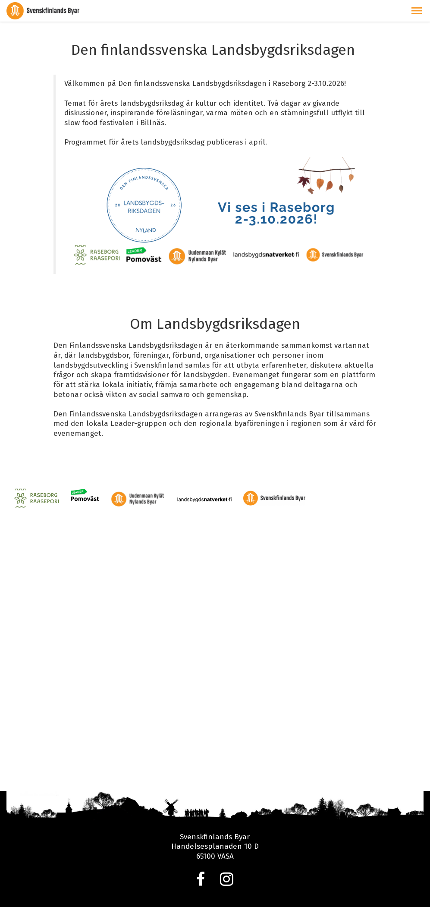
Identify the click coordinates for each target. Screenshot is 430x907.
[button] (417, 11)
